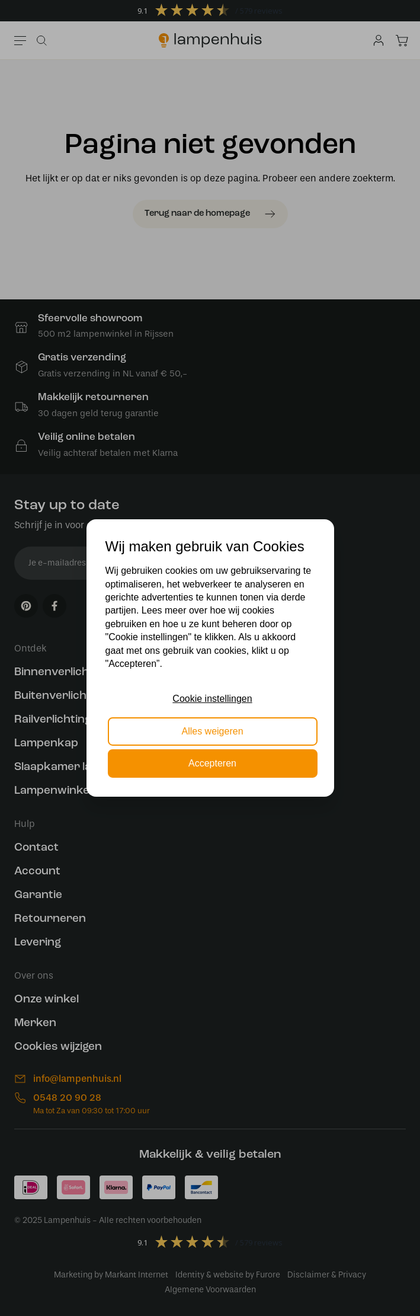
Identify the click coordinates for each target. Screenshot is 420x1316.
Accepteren (212, 763)
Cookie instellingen (212, 699)
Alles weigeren (212, 731)
